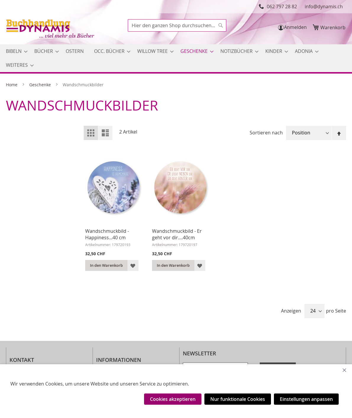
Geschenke (40, 84)
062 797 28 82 (282, 6)
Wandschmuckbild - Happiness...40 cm (107, 234)
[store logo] (51, 29)
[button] (132, 265)
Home (12, 84)
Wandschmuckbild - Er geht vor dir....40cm (177, 234)
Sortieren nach (266, 132)
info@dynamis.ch (324, 6)
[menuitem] (15, 51)
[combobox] (177, 25)
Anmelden (295, 27)
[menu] (176, 58)
